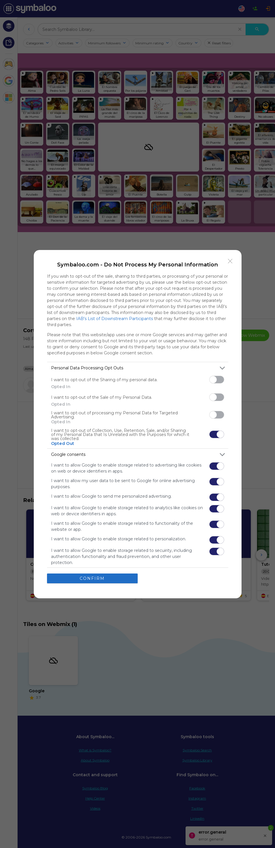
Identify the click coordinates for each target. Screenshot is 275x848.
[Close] (230, 261)
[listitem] (137, 368)
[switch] (216, 379)
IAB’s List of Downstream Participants (114, 318)
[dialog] (138, 424)
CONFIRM (92, 578)
